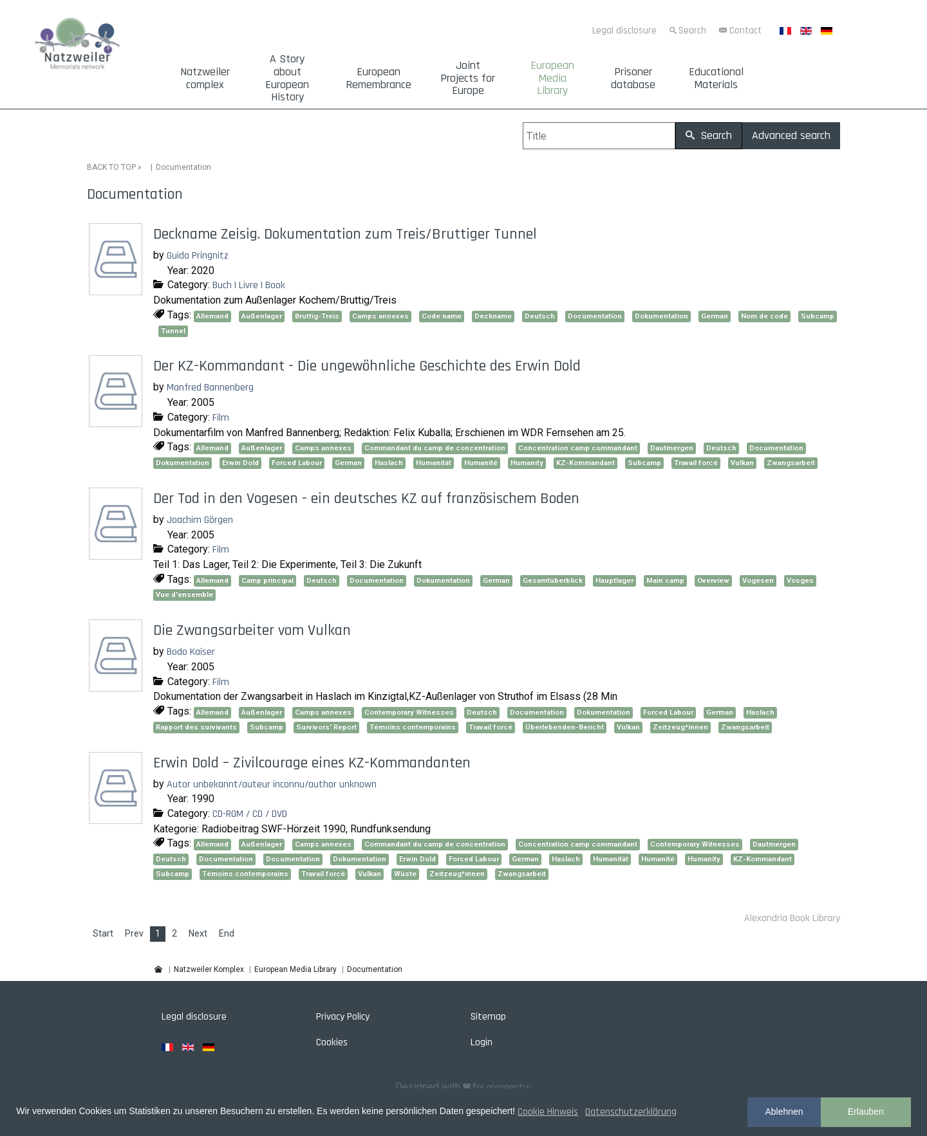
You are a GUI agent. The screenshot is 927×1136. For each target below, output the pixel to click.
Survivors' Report (326, 727)
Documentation (595, 316)
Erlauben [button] (866, 1111)
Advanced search (791, 135)
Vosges (800, 580)
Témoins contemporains (413, 727)
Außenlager (261, 316)
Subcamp (817, 316)
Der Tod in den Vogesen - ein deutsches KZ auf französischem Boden (366, 498)
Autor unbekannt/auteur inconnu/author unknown (272, 784)
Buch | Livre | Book (248, 285)
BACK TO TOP (111, 167)
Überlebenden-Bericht (564, 727)
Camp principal (267, 580)
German (714, 316)
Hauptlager (614, 580)
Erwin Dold (240, 463)
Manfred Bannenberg (210, 387)
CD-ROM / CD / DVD (249, 814)
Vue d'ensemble (184, 595)
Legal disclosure (624, 30)
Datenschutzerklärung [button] (631, 1112)
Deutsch (540, 316)
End (226, 933)
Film (220, 418)
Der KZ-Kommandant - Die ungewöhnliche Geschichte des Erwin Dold (367, 366)
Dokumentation (661, 316)
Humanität (433, 463)
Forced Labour (297, 463)
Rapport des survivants (196, 727)
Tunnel (173, 331)
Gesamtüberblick (553, 580)
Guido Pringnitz (198, 255)
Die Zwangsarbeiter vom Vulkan (252, 630)
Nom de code (764, 316)
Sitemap (488, 1016)
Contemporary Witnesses (409, 712)
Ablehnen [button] (784, 1111)
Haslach (389, 463)
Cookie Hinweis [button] (548, 1112)
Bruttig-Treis (317, 316)
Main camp (665, 580)
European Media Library (552, 78)
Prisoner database (633, 78)
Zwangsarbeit (791, 463)
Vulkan (742, 463)
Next (198, 933)
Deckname (493, 316)
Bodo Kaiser (191, 652)
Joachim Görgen (200, 520)
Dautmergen (671, 448)
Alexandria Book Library (792, 918)
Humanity (526, 463)
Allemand (212, 316)
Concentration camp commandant (577, 448)
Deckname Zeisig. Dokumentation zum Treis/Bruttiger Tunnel (345, 234)
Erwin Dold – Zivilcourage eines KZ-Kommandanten (312, 763)
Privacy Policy (343, 1016)
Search (692, 30)
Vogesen (758, 580)
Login (481, 1042)
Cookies (332, 1042)
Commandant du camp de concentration (434, 448)
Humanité (481, 463)
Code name (442, 316)
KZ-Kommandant (585, 463)
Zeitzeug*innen (680, 727)
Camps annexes (380, 316)
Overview (713, 580)
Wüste (405, 874)
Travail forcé (696, 463)
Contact (745, 30)
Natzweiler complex (205, 78)
